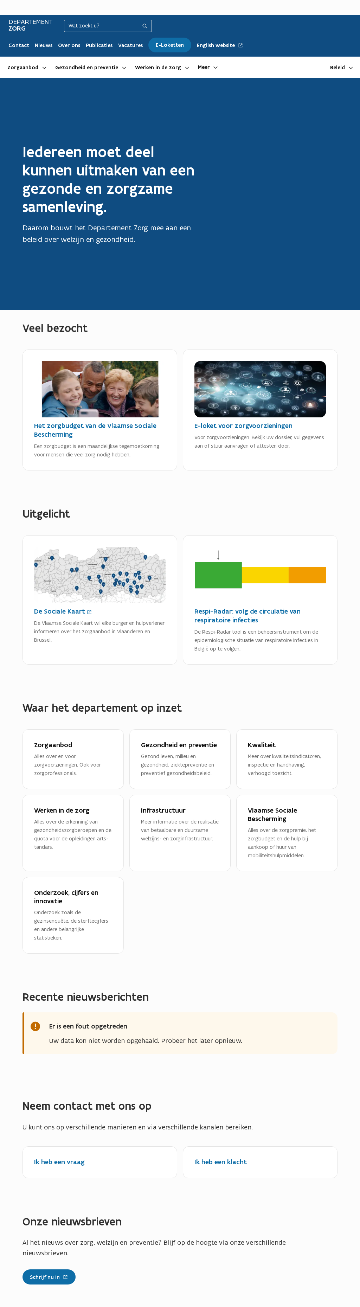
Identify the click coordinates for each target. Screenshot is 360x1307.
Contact (18, 45)
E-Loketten (170, 45)
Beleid (337, 67)
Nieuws (43, 45)
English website (220, 45)
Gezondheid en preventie (86, 67)
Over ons (69, 45)
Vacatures (130, 45)
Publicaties (99, 45)
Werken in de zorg (158, 67)
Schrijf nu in (45, 1275)
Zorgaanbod (22, 67)
